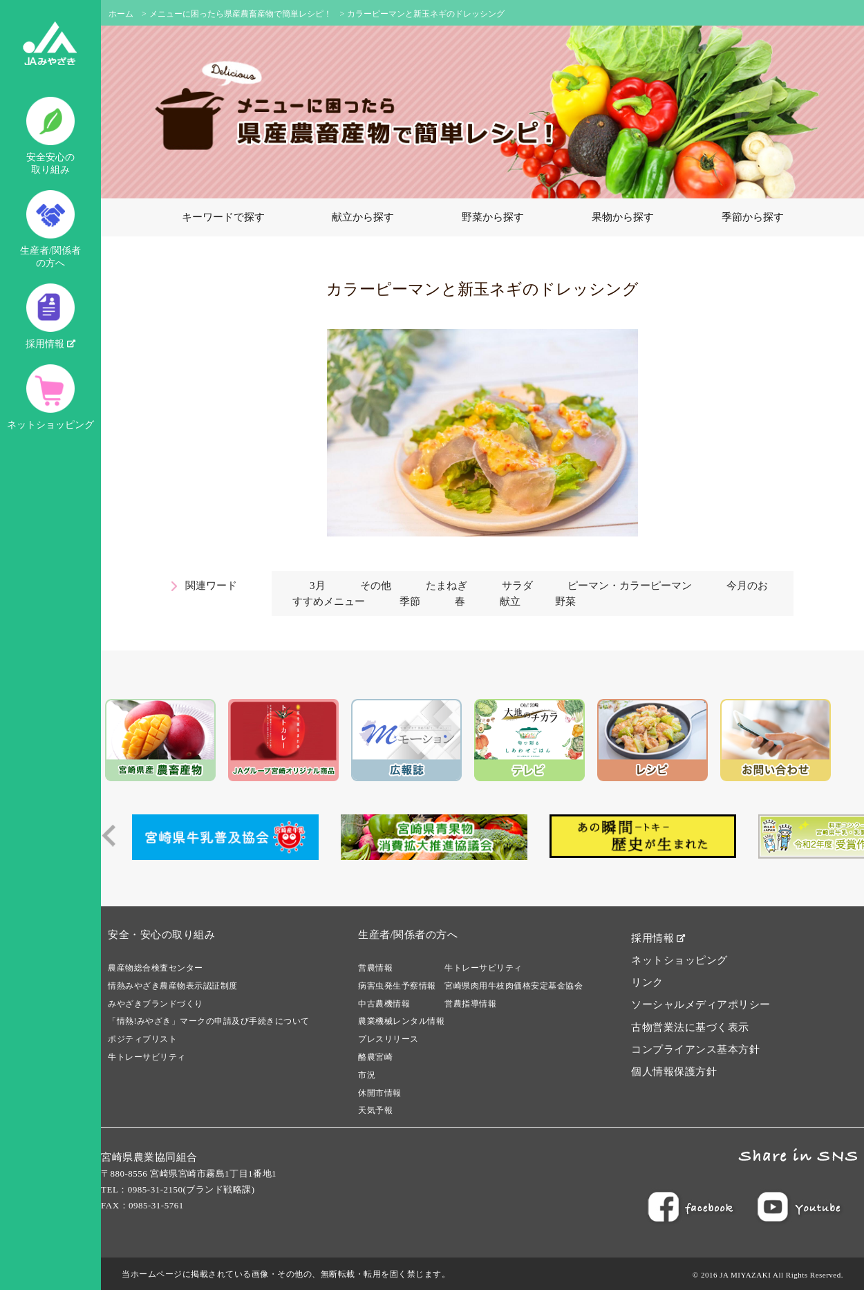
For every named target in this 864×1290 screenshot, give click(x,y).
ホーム (121, 14)
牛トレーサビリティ (147, 1057)
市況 (366, 1075)
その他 (375, 585)
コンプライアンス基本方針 (695, 1049)
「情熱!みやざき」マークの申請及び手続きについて (209, 1021)
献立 (510, 601)
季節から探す (753, 217)
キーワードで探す (223, 217)
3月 (318, 585)
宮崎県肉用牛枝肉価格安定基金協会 (513, 986)
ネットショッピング (50, 397)
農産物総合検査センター (155, 968)
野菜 (565, 601)
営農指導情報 (470, 1004)
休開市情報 (380, 1093)
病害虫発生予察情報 (397, 986)
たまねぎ (446, 585)
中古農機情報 (384, 1004)
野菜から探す (493, 217)
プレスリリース (388, 1039)
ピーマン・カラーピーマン (629, 585)
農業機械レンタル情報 (401, 1021)
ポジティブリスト (142, 1039)
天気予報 (375, 1110)
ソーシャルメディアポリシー (701, 1004)
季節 (410, 601)
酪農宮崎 (375, 1057)
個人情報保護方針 (674, 1071)
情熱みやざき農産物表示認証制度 (173, 986)
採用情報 (50, 316)
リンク (647, 982)
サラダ (517, 585)
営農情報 (375, 968)
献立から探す (363, 217)
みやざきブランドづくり (155, 1004)
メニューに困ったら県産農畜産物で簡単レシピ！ (240, 14)
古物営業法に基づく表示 (690, 1027)
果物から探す (623, 217)
